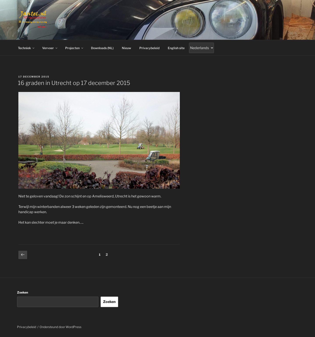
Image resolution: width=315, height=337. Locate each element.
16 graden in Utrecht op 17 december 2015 (74, 82)
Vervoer (50, 48)
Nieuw (126, 48)
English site (176, 48)
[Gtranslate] (201, 48)
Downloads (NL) (102, 48)
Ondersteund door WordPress (60, 327)
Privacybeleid (149, 48)
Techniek (26, 48)
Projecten (74, 48)
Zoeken (22, 292)
